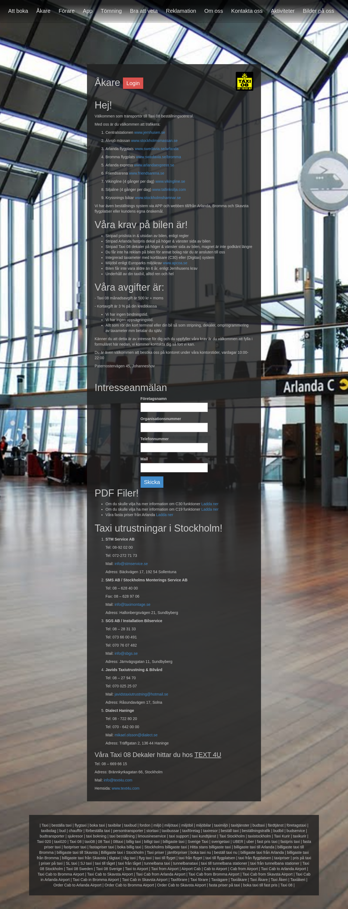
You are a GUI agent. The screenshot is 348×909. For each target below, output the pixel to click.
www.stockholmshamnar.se (158, 198)
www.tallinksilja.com (169, 189)
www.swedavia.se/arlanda (156, 149)
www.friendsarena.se (146, 173)
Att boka (18, 11)
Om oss (213, 11)
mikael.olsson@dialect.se (135, 735)
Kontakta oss (247, 11)
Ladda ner (209, 504)
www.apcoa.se (175, 263)
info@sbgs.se (126, 653)
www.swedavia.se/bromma (158, 157)
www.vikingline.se (170, 181)
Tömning (111, 11)
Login (133, 83)
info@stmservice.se (131, 563)
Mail (144, 459)
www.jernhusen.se (149, 132)
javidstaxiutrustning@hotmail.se (141, 694)
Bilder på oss (318, 11)
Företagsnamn (154, 398)
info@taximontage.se (132, 604)
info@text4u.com (118, 780)
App (88, 11)
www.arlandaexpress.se (154, 165)
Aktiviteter (283, 11)
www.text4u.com (125, 788)
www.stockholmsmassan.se (154, 140)
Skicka (152, 482)
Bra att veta (144, 11)
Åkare (43, 11)
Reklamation (181, 11)
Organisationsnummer (161, 419)
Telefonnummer (155, 439)
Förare (67, 11)
